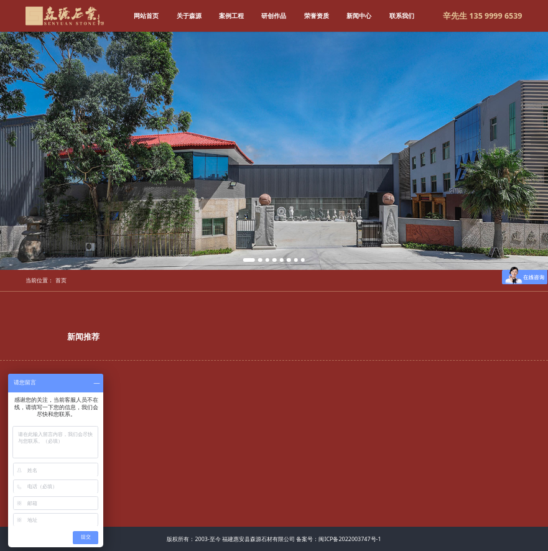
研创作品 (273, 15)
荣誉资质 (316, 15)
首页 (61, 280)
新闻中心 (358, 15)
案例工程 (231, 15)
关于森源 (189, 15)
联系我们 (401, 15)
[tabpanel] (274, 151)
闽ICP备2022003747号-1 (349, 539)
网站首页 (146, 15)
